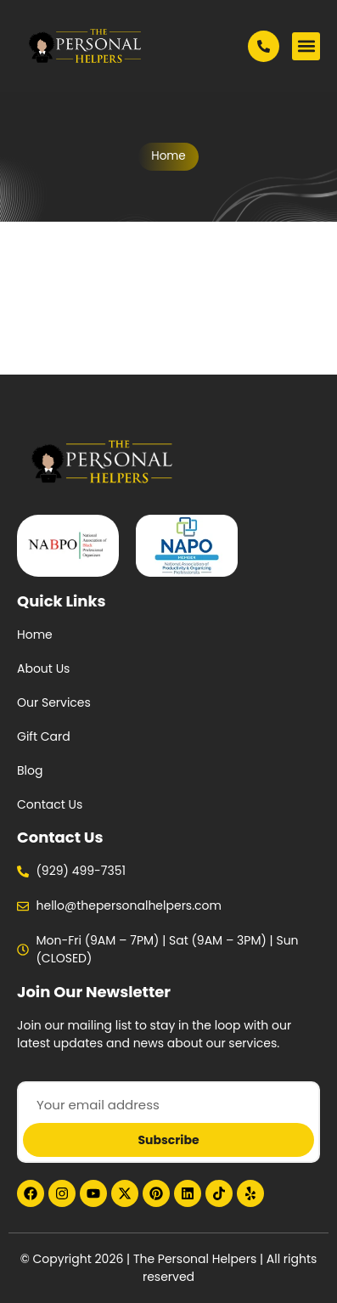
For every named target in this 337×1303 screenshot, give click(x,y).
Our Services (54, 702)
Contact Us (49, 804)
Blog (29, 770)
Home (168, 156)
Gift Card (43, 736)
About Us (43, 668)
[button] (306, 46)
